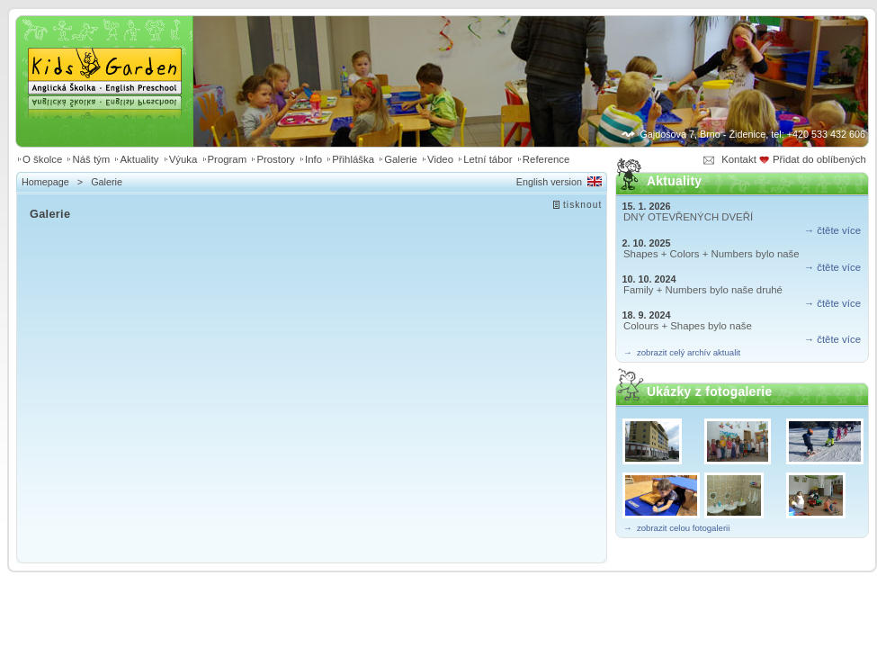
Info (313, 159)
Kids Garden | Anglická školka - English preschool (105, 59)
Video (440, 159)
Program (227, 159)
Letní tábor (487, 159)
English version (549, 181)
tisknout (582, 205)
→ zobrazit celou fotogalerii (676, 528)
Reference (546, 159)
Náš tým (91, 159)
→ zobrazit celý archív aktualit (681, 352)
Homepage (45, 181)
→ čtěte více (832, 230)
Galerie (400, 159)
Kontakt (738, 159)
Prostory (275, 159)
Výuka (183, 159)
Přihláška (353, 159)
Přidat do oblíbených (821, 159)
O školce (42, 159)
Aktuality (139, 159)
